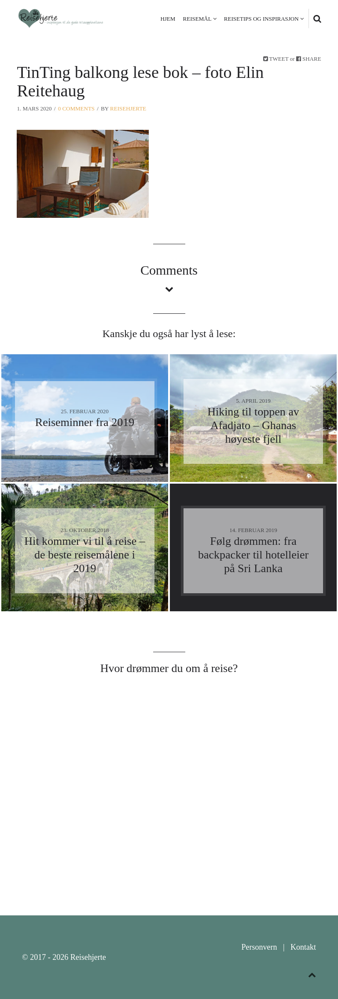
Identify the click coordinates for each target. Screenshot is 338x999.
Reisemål (197, 18)
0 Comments (76, 108)
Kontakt (303, 947)
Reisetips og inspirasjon (261, 18)
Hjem (167, 18)
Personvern (259, 947)
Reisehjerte (128, 108)
